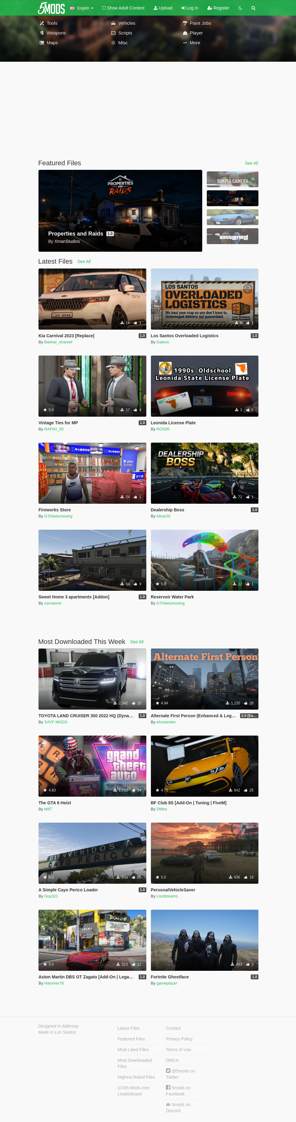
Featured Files (131, 1038)
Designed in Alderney (58, 1026)
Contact (173, 1028)
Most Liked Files (133, 1049)
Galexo (162, 342)
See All (251, 163)
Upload (163, 7)
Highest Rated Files (136, 1077)
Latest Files (129, 1028)
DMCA (172, 1060)
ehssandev (166, 722)
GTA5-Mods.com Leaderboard (134, 1090)
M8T (48, 809)
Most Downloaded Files (135, 1063)
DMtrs (161, 809)
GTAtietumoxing (58, 516)
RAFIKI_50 (54, 429)
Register (218, 7)
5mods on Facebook (178, 1090)
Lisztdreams (167, 896)
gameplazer (166, 983)
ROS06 (163, 429)
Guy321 (51, 896)
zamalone (52, 603)
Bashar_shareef (58, 342)
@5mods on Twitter (180, 1074)
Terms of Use (178, 1049)
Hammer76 (54, 983)
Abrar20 (163, 516)
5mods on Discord (178, 1107)
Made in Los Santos (57, 1032)
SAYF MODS (56, 722)
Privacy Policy (179, 1038)
